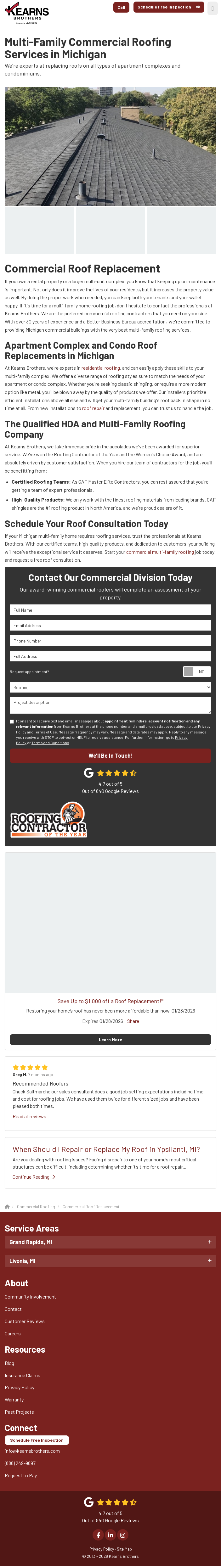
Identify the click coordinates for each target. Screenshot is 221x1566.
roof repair (93, 408)
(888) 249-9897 (20, 1463)
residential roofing (101, 368)
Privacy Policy (19, 1387)
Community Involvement (30, 1296)
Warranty (14, 1399)
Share (133, 1021)
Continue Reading (34, 1177)
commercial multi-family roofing (160, 552)
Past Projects (19, 1412)
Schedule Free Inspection (164, 6)
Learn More (110, 1039)
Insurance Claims (22, 1375)
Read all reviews (29, 1116)
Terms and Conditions (50, 742)
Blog (9, 1363)
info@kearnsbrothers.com (32, 1451)
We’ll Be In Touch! (110, 755)
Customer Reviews (25, 1321)
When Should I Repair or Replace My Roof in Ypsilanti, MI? (106, 1148)
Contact (13, 1309)
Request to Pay (21, 1475)
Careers (13, 1333)
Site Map (124, 1549)
